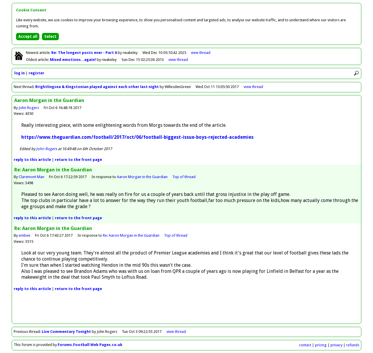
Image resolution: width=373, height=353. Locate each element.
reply (32, 159)
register (36, 73)
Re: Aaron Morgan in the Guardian (131, 235)
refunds (352, 345)
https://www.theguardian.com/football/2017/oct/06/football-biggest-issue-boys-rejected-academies (137, 137)
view (200, 52)
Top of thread (184, 177)
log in (19, 73)
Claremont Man (31, 177)
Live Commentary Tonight (66, 331)
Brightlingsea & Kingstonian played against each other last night (97, 87)
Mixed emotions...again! (73, 59)
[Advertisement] (186, 310)
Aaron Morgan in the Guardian (142, 177)
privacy (336, 345)
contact (305, 345)
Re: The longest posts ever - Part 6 (84, 52)
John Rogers (29, 108)
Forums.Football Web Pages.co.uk (90, 345)
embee (24, 235)
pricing (321, 345)
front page (78, 159)
